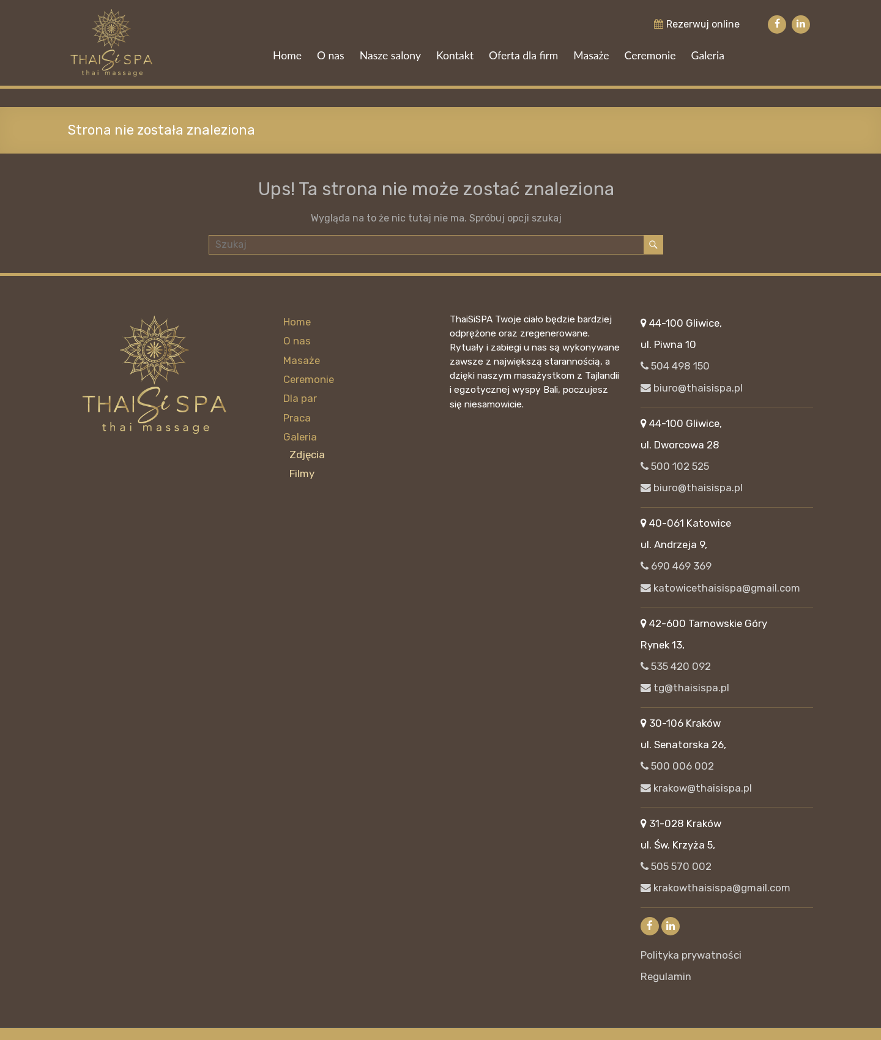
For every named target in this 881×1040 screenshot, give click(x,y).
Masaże (591, 55)
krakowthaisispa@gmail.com (715, 888)
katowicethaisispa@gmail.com (720, 588)
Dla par (300, 398)
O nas (330, 55)
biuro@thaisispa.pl (692, 388)
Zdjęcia (307, 453)
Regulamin (666, 976)
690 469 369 (676, 566)
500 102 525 (675, 466)
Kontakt (455, 55)
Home (287, 55)
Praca (297, 417)
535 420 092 (676, 666)
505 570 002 (676, 866)
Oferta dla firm (523, 55)
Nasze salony (390, 55)
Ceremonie (650, 55)
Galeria (707, 55)
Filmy (301, 472)
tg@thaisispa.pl (685, 688)
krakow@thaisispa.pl (696, 788)
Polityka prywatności (691, 955)
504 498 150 (675, 366)
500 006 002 (677, 766)
